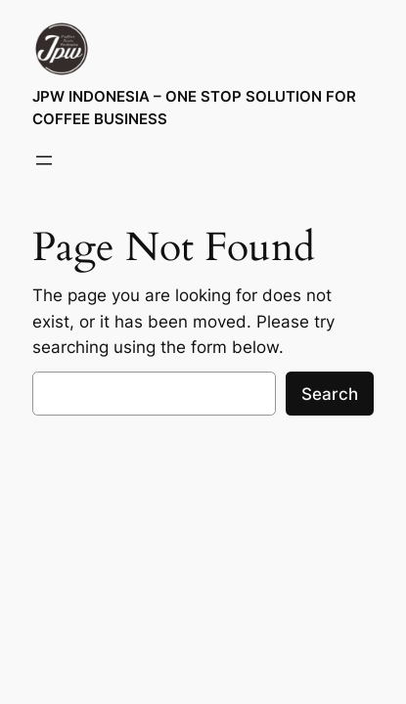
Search (329, 394)
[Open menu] (44, 160)
